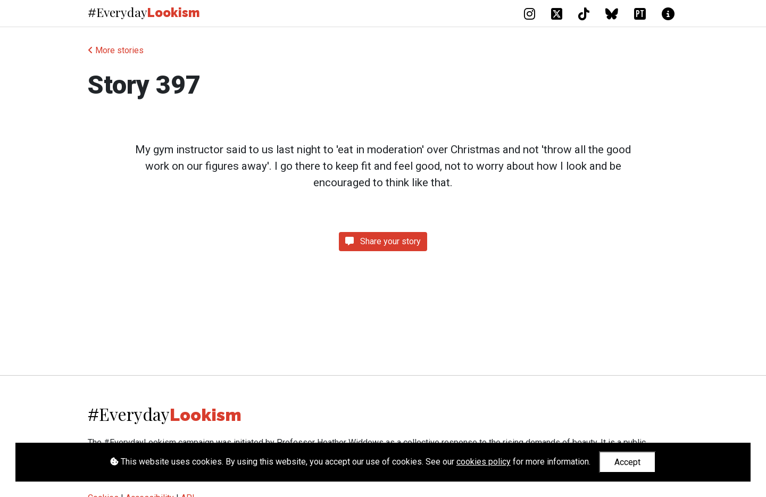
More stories (116, 50)
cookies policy (483, 462)
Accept (627, 462)
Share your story (383, 241)
